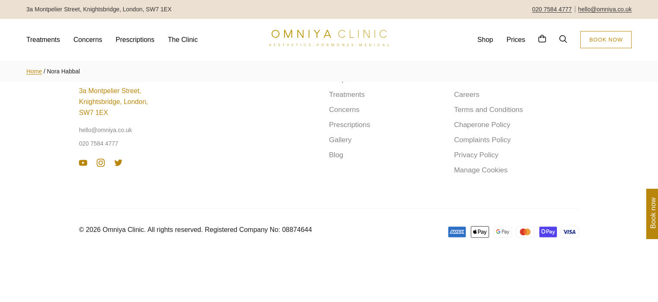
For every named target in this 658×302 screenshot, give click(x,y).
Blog (336, 155)
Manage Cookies (481, 170)
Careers (466, 95)
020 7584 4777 (552, 9)
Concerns (87, 39)
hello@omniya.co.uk (605, 9)
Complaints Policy (482, 140)
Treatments (43, 39)
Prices (516, 39)
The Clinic (183, 39)
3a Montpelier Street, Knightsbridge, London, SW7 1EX (113, 101)
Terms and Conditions (488, 110)
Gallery (340, 140)
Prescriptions (135, 39)
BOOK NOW (606, 39)
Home (34, 71)
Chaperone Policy (482, 125)
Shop (485, 39)
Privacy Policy (476, 155)
